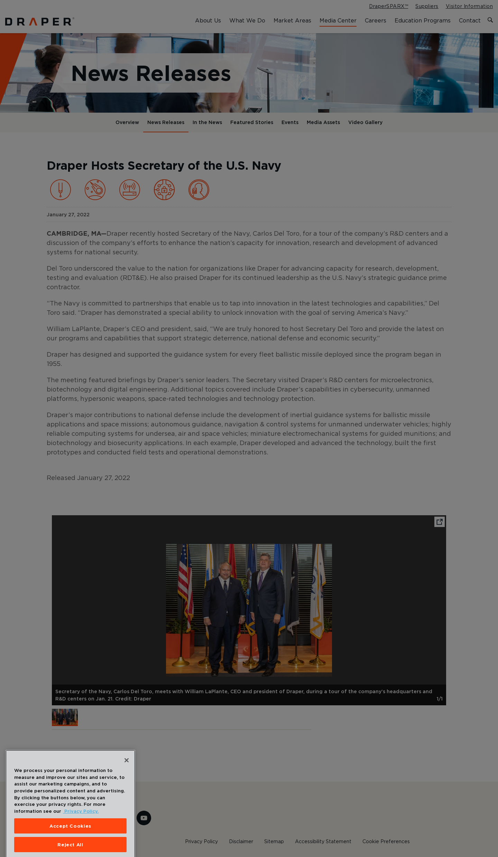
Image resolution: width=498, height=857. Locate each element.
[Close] (126, 767)
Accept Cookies (70, 832)
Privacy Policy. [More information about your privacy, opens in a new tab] (81, 818)
